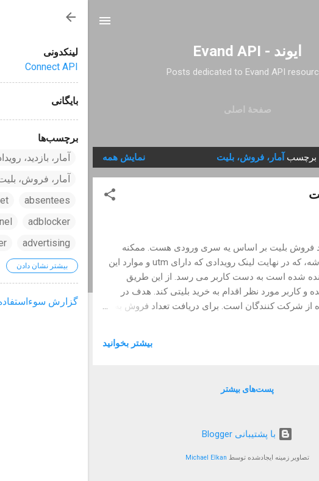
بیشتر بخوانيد (40, 343)
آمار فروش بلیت (262, 194)
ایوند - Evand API (159, 51)
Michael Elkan (118, 457)
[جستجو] (302, 24)
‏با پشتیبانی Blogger (159, 434)
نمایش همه (36, 157)
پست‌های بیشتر (159, 389)
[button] (22, 196)
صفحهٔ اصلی (160, 109)
